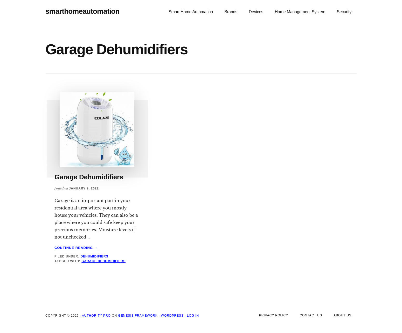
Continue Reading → (76, 248)
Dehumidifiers (94, 256)
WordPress (172, 315)
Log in (193, 315)
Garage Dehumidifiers (88, 177)
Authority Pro (96, 315)
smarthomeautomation (82, 11)
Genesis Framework (137, 315)
